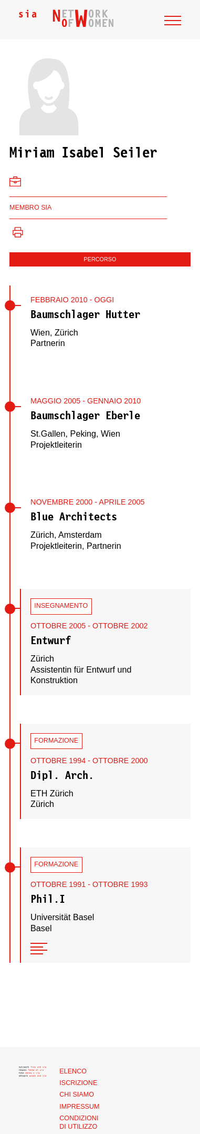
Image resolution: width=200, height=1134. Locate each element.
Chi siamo (76, 1094)
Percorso (100, 259)
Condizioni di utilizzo (78, 1122)
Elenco (73, 1071)
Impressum (79, 1106)
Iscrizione (78, 1083)
